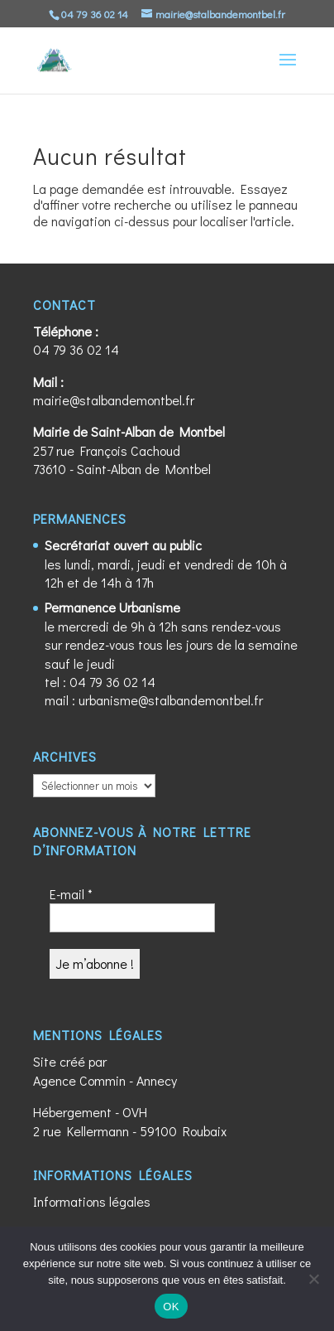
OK (171, 1306)
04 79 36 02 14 (76, 349)
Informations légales (91, 1201)
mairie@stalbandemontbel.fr (113, 400)
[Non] (313, 1278)
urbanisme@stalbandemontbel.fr (171, 700)
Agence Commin (79, 1080)
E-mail (71, 894)
